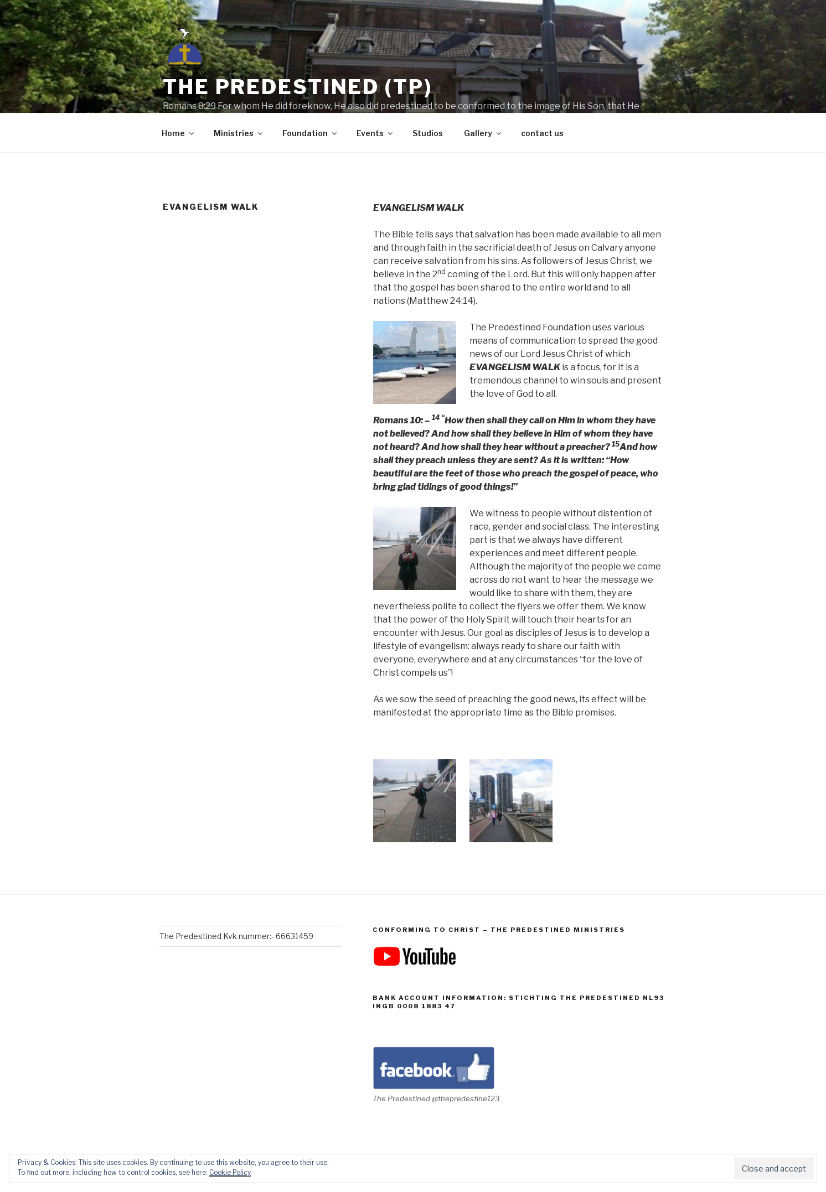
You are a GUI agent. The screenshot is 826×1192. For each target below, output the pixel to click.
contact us (542, 133)
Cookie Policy (230, 1172)
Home (178, 133)
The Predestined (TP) (297, 87)
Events (375, 133)
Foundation (310, 133)
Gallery (483, 133)
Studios (427, 133)
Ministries (239, 133)
